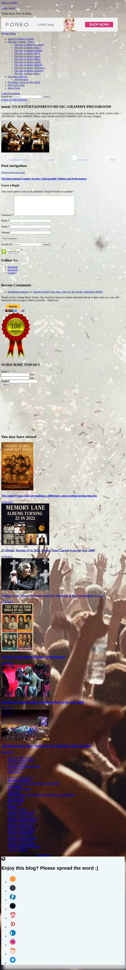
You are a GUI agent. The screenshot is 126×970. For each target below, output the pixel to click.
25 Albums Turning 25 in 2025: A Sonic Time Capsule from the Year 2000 (47, 554)
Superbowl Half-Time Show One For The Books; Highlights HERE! (68, 295)
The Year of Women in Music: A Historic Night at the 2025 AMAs (42, 706)
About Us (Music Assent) (21, 39)
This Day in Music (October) (29, 44)
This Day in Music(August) (28, 50)
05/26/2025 (7, 712)
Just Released (21, 79)
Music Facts (14, 88)
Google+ (12, 276)
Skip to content (9, 2)
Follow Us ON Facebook (14, 99)
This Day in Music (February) (29, 67)
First (32, 378)
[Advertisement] (63, 412)
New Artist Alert (16, 85)
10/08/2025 (7, 505)
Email (5, 230)
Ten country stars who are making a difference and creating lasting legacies (49, 499)
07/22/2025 (7, 605)
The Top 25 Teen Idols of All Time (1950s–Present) (33, 660)
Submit (6, 388)
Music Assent (8, 8)
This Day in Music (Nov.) (21, 41)
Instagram (13, 270)
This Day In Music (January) (29, 70)
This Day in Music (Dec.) (27, 73)
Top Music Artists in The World (24, 82)
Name (5, 224)
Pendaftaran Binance (18, 295)
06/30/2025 (7, 667)
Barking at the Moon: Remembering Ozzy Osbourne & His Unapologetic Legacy (52, 599)
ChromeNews (43, 858)
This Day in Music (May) (27, 59)
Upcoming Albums (17, 76)
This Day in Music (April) (27, 62)
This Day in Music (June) (27, 56)
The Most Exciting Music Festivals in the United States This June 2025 (46, 749)
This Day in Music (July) (27, 53)
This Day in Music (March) (28, 65)
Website (5, 236)
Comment (7, 218)
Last (32, 381)
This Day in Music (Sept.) (27, 47)
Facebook (13, 273)
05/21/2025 (7, 755)
